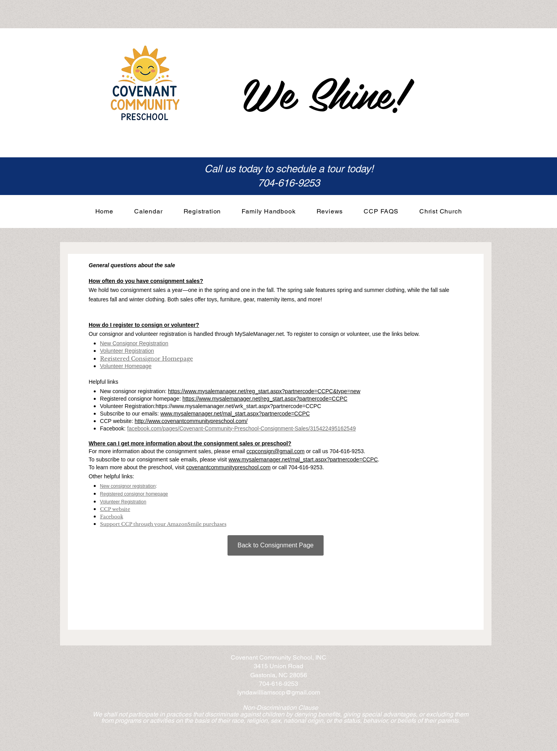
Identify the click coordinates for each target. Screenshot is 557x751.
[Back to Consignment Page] (276, 545)
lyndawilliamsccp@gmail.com (278, 692)
